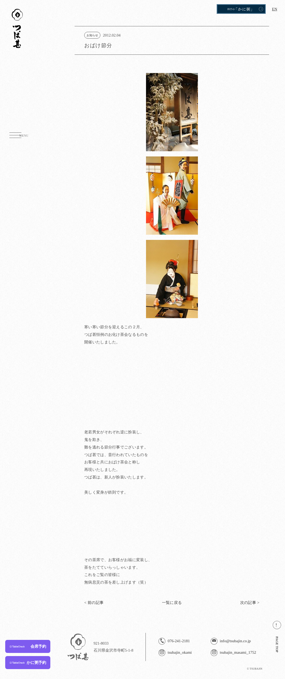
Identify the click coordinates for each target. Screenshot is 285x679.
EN (274, 9)
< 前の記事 (94, 603)
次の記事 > (249, 603)
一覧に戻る (172, 603)
